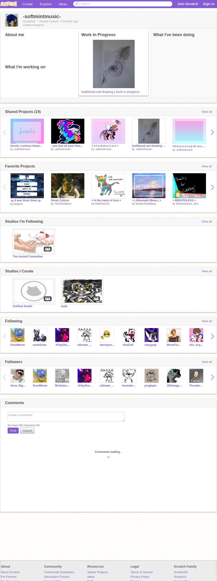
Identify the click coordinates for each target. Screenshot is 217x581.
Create (27, 4)
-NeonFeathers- (63, 203)
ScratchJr (180, 576)
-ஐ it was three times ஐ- (25, 200)
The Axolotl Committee (28, 256)
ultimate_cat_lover (85, 345)
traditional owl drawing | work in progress (110, 92)
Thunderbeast (197, 385)
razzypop (150, 345)
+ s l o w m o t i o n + (104, 145)
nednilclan (39, 345)
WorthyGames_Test (187, 203)
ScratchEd (181, 572)
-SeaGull (127, 345)
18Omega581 (174, 385)
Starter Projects (97, 572)
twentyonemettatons (107, 345)
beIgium (18, 203)
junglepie (150, 385)
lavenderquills (130, 385)
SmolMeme (17, 345)
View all (207, 111)
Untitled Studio (22, 306)
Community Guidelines (59, 572)
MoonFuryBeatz (174, 345)
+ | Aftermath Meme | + (146, 200)
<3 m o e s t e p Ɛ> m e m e (189, 146)
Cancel (27, 430)
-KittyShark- (62, 345)
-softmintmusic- (22, 149)
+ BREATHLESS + (184, 200)
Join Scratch (187, 4)
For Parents (9, 576)
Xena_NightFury (18, 385)
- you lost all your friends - (68, 145)
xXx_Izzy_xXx (197, 345)
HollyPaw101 (102, 203)
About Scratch (10, 572)
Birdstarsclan (62, 385)
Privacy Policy (140, 576)
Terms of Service (142, 572)
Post (13, 430)
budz (64, 306)
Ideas (63, 4)
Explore (46, 4)
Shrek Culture (60, 200)
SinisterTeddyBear (145, 203)
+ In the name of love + (106, 200)
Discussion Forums (57, 576)
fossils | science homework (27, 145)
